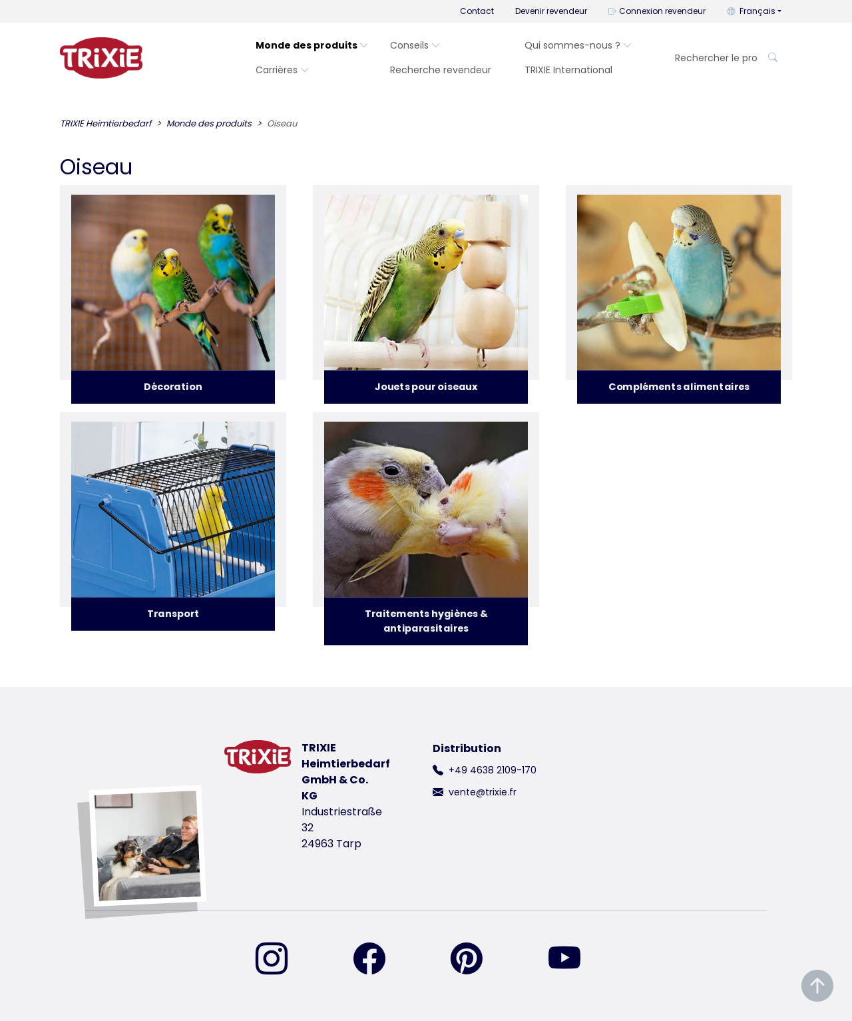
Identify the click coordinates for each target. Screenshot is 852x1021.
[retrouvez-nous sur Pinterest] (475, 960)
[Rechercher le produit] (712, 58)
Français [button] (751, 11)
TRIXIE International (568, 70)
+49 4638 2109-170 (492, 770)
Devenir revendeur (551, 11)
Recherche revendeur (440, 70)
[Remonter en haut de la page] (817, 986)
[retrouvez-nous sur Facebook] (377, 960)
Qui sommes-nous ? (578, 45)
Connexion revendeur (657, 11)
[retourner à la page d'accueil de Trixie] (101, 58)
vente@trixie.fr (483, 792)
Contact (477, 11)
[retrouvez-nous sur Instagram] (280, 960)
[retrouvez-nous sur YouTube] (572, 960)
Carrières (283, 70)
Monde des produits (312, 45)
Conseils (415, 45)
